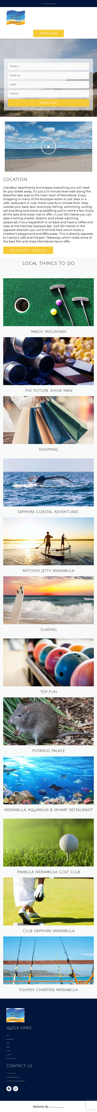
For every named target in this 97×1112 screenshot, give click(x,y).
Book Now (48, 102)
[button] (48, 32)
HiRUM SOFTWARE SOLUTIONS (56, 1106)
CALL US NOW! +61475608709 (48, 3)
